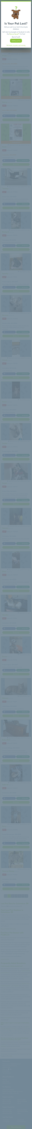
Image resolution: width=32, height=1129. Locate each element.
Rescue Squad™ (14, 34)
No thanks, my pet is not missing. (16, 45)
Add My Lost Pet (16, 41)
